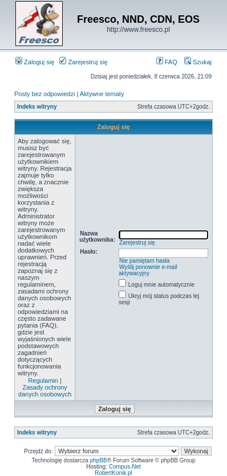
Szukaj (198, 62)
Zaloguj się (34, 62)
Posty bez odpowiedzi (44, 93)
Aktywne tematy (102, 93)
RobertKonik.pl (113, 473)
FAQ (166, 62)
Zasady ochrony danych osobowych (45, 391)
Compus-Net (125, 466)
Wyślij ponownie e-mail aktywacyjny (148, 270)
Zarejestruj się (83, 62)
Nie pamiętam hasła (144, 261)
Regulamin (43, 380)
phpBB (98, 460)
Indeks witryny (36, 107)
